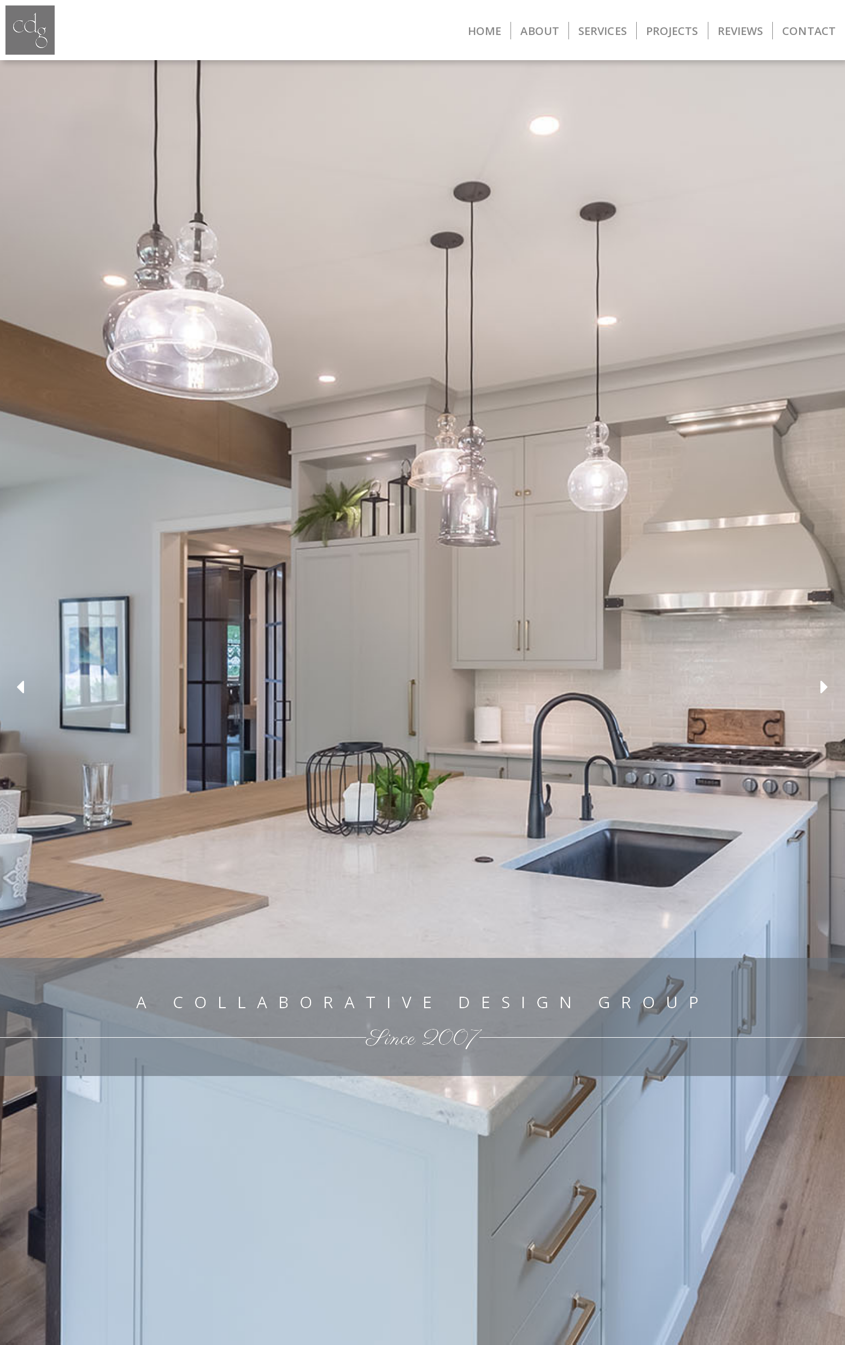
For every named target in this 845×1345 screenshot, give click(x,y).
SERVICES (602, 31)
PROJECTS (672, 31)
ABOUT (539, 31)
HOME (484, 31)
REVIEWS (741, 31)
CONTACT (809, 31)
